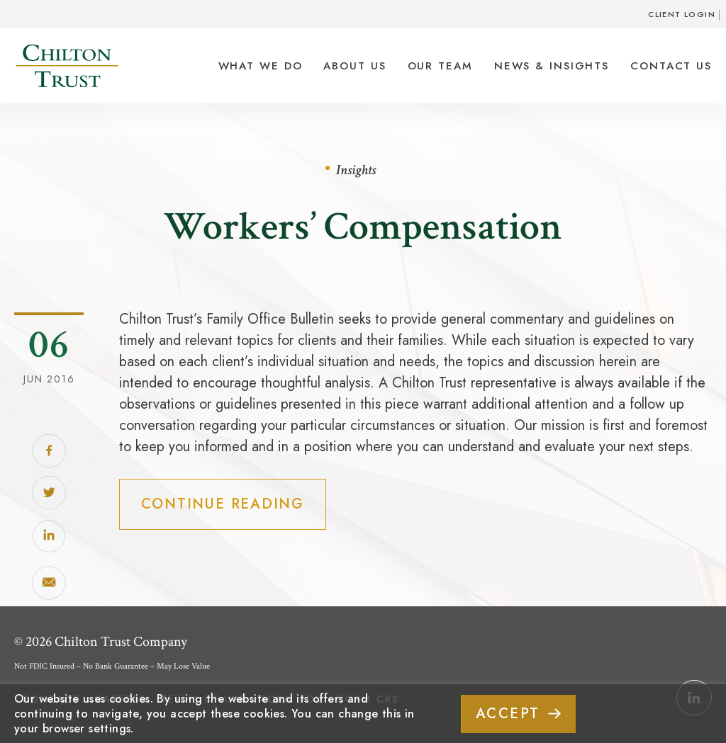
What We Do (260, 66)
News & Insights (551, 66)
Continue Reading (222, 504)
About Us (354, 66)
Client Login (681, 14)
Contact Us (671, 66)
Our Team (440, 66)
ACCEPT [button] (508, 713)
